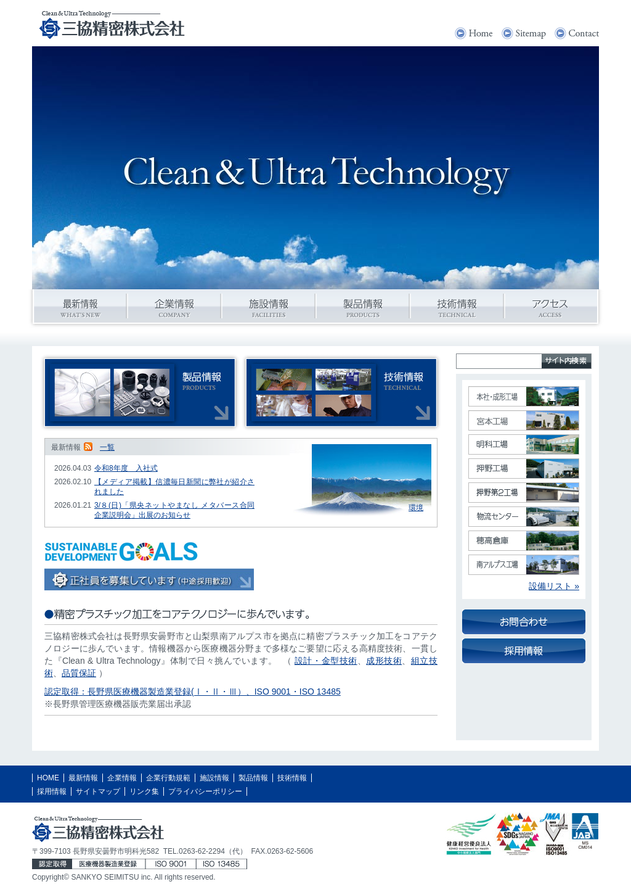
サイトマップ (98, 791)
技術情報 (292, 778)
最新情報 (83, 778)
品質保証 (79, 673)
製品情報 (253, 778)
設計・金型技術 (326, 661)
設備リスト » (554, 586)
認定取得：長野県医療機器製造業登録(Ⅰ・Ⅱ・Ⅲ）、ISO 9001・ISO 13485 (192, 691)
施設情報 (214, 778)
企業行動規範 (168, 778)
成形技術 (384, 661)
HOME (48, 778)
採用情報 (52, 791)
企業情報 (122, 778)
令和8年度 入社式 (126, 468)
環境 (416, 507)
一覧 (107, 447)
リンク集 (144, 791)
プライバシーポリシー (205, 791)
